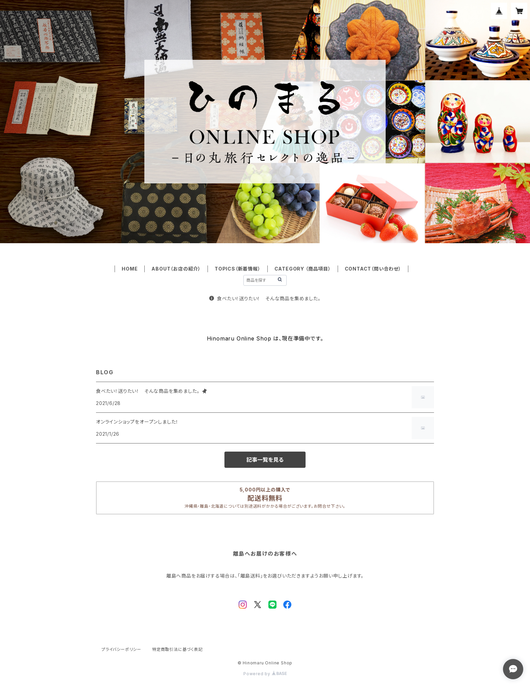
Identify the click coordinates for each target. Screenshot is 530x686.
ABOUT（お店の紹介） (176, 269)
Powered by (265, 673)
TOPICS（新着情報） (238, 269)
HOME (130, 269)
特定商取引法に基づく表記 (177, 649)
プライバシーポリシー (121, 649)
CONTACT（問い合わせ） (373, 269)
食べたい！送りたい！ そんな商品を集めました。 (264, 298)
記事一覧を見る (265, 459)
